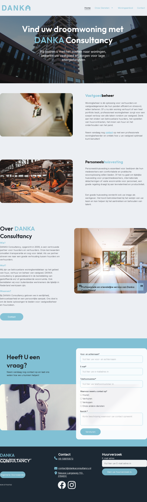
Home (87, 8)
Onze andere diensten (92, 412)
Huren (84, 401)
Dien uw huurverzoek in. (119, 474)
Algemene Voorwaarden (13, 475)
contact (109, 135)
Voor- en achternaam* (89, 361)
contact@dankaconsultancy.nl (74, 468)
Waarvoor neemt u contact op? (93, 398)
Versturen (90, 438)
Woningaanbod (125, 8)
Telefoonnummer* (88, 385)
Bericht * (84, 418)
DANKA (7, 456)
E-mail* (83, 373)
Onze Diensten (102, 8)
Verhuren (86, 405)
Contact (141, 8)
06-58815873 (65, 459)
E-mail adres (108, 460)
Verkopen (86, 409)
